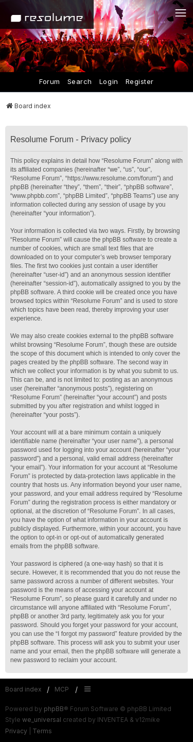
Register (140, 81)
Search (79, 81)
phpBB (54, 709)
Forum (49, 81)
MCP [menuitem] (62, 689)
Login (108, 81)
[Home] (47, 14)
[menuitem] (16, 731)
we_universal (41, 719)
